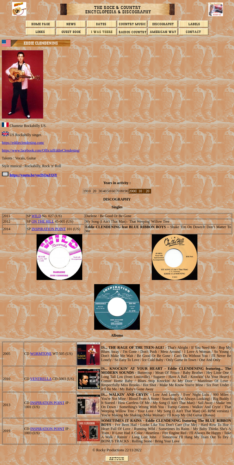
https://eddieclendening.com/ (23, 143)
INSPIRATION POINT (49, 229)
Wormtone (41, 354)
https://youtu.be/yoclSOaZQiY (33, 175)
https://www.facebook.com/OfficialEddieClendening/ (41, 150)
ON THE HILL (43, 221)
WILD (36, 216)
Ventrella (40, 379)
